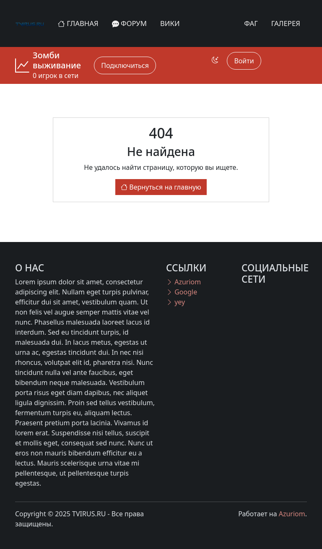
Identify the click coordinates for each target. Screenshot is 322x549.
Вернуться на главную (161, 187)
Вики (170, 23)
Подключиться (125, 65)
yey (175, 302)
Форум (129, 23)
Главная (78, 23)
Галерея (285, 23)
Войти (244, 60)
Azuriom (183, 281)
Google (181, 292)
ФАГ (250, 23)
